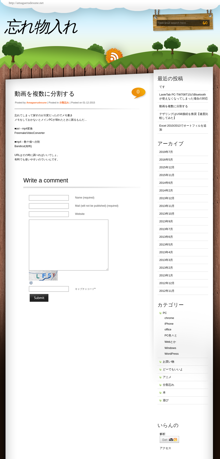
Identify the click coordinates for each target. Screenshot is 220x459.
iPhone (169, 323)
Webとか (170, 341)
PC (165, 313)
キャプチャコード (84, 289)
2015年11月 (166, 175)
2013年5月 (166, 244)
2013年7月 (166, 229)
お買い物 (168, 361)
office (168, 329)
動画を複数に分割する (45, 93)
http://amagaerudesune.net (26, 3)
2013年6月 (166, 236)
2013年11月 (166, 206)
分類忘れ (64, 102)
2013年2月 (166, 267)
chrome (169, 318)
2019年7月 (166, 152)
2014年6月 (166, 182)
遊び (166, 400)
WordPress (172, 353)
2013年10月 (166, 213)
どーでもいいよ (173, 369)
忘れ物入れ (40, 26)
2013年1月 (166, 275)
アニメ (167, 377)
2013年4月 (166, 252)
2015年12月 (166, 167)
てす (162, 86)
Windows (170, 348)
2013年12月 (166, 198)
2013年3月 (166, 260)
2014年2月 (166, 190)
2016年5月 (166, 159)
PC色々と (171, 335)
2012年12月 (166, 283)
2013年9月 (166, 221)
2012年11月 (166, 290)
